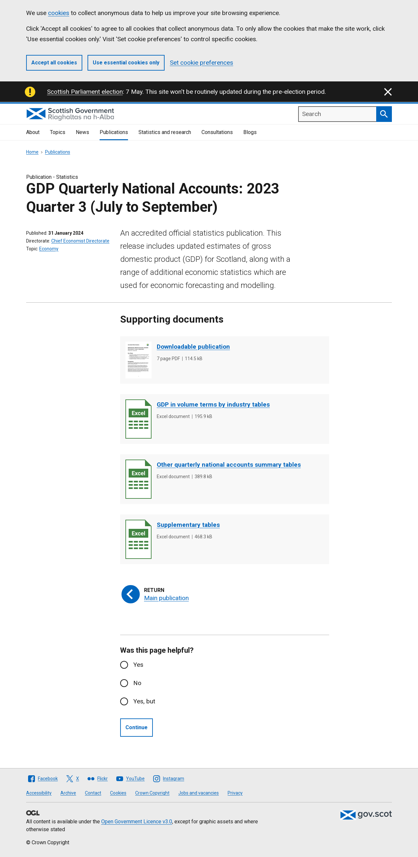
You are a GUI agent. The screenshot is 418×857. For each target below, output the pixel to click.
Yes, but (144, 701)
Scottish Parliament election (85, 91)
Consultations (217, 132)
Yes (138, 664)
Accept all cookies (54, 62)
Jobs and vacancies (198, 793)
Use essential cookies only (126, 62)
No (137, 683)
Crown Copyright (152, 793)
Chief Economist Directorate (80, 241)
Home (32, 152)
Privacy (235, 793)
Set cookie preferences (201, 62)
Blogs (250, 132)
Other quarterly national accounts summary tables (229, 464)
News (82, 132)
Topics (57, 132)
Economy (48, 248)
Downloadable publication (193, 346)
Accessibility (39, 793)
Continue (136, 727)
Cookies (118, 793)
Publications (114, 132)
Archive (68, 793)
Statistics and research (164, 132)
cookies (58, 13)
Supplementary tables (188, 525)
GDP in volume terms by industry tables (213, 404)
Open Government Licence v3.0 (136, 821)
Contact (93, 793)
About (33, 132)
